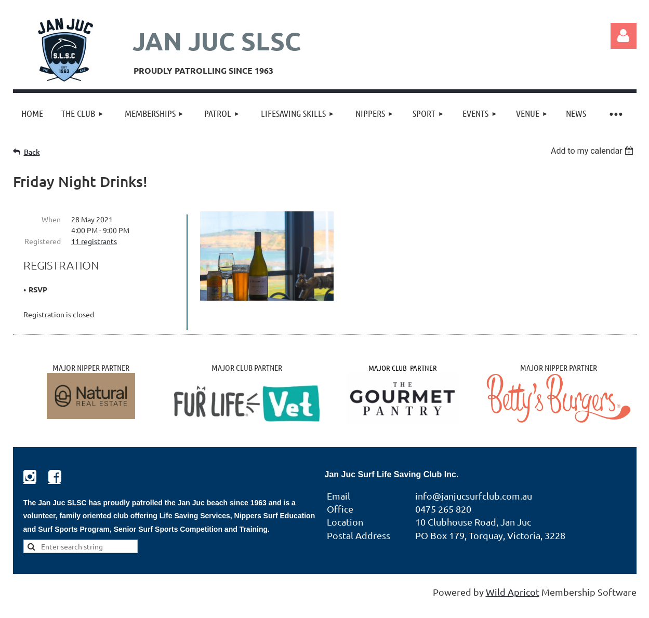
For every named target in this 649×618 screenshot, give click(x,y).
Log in (624, 36)
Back (32, 152)
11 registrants (94, 241)
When (51, 219)
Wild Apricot (512, 591)
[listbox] (594, 150)
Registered (42, 241)
